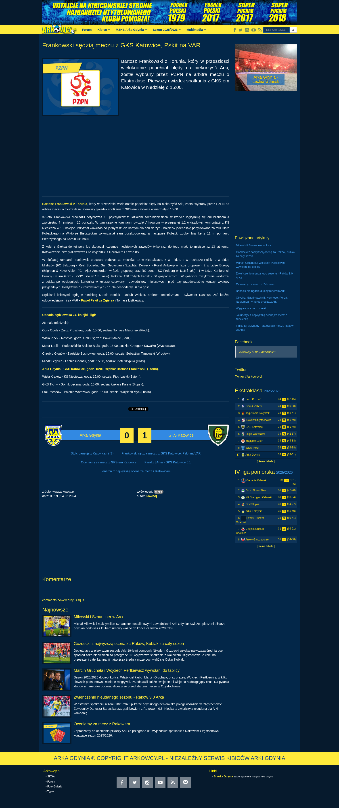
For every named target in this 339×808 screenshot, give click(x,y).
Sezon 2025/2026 (167, 29)
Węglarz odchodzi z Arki (251, 308)
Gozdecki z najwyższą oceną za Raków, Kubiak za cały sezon (129, 643)
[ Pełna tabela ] (266, 461)
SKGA (51, 776)
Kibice (104, 29)
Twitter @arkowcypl (248, 376)
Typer (50, 791)
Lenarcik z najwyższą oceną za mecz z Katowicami (135, 471)
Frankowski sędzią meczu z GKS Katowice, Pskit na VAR (161, 453)
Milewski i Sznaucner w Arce (99, 617)
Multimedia (196, 29)
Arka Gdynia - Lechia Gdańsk (265, 79)
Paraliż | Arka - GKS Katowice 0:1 (167, 462)
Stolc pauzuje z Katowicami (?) (92, 453)
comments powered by (63, 600)
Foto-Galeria (54, 786)
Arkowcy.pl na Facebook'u (257, 352)
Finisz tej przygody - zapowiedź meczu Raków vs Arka (265, 327)
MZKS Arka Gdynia (131, 29)
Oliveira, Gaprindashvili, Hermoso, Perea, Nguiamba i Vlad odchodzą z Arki (262, 299)
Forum (87, 29)
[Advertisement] (135, 161)
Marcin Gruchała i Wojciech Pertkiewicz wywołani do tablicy (127, 670)
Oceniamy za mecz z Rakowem (102, 724)
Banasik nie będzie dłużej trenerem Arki (260, 291)
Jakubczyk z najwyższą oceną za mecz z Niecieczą (261, 317)
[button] (293, 30)
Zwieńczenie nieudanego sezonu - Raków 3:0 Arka (119, 697)
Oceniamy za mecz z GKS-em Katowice (108, 462)
